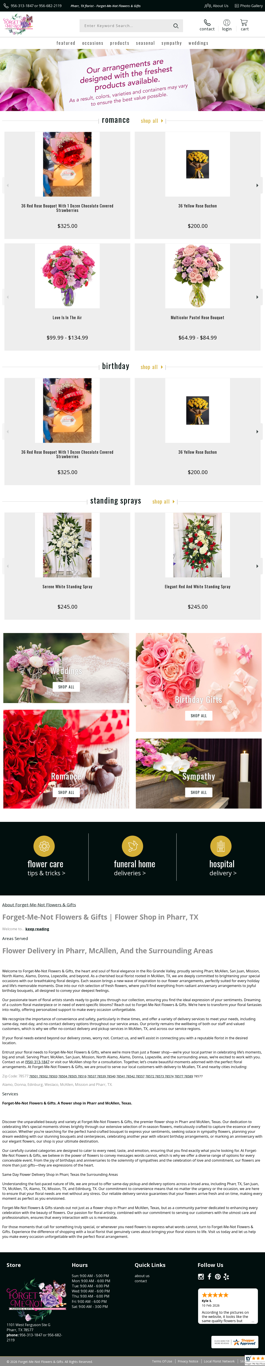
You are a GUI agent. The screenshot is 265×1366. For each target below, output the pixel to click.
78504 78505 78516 (72, 1076)
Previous (7, 185)
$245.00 (67, 606)
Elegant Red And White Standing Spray (197, 586)
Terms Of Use (162, 1361)
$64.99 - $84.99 (197, 337)
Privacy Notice (188, 1361)
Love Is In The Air (67, 317)
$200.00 (198, 225)
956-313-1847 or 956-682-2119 (36, 5)
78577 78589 (183, 1076)
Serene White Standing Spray (67, 586)
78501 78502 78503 (43, 1076)
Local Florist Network (219, 1361)
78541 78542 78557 (130, 1076)
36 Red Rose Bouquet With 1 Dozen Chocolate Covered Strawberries (67, 208)
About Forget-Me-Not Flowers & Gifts (39, 904)
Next (258, 185)
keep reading (37, 928)
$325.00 (67, 225)
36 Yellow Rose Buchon (197, 206)
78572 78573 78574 (159, 1076)
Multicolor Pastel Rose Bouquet (197, 317)
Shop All (149, 120)
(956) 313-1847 (37, 1061)
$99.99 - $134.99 (67, 337)
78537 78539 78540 (101, 1076)
